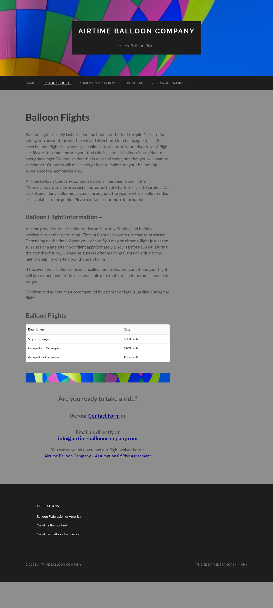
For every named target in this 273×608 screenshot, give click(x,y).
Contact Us (133, 83)
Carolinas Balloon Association (59, 534)
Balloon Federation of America (59, 516)
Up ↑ (244, 564)
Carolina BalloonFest (52, 525)
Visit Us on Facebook (169, 83)
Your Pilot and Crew (97, 83)
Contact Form (104, 416)
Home (30, 83)
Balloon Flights (57, 83)
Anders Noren (225, 564)
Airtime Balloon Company (136, 31)
